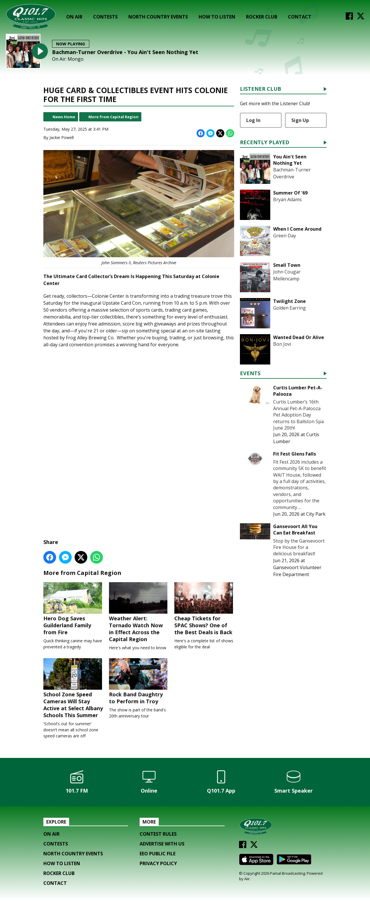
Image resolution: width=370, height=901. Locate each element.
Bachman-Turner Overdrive (292, 173)
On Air (74, 17)
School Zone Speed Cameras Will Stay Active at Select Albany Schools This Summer (73, 689)
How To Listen (217, 17)
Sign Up (300, 120)
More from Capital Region (113, 116)
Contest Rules (158, 835)
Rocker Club (261, 17)
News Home (64, 116)
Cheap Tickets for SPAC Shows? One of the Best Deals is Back (204, 609)
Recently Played (264, 143)
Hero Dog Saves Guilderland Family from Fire (73, 609)
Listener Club (260, 89)
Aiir (247, 880)
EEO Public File (157, 855)
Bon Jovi (282, 344)
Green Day (284, 235)
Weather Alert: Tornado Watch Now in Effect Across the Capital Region (139, 612)
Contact (299, 17)
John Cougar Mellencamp (287, 275)
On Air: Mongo (68, 59)
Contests (105, 17)
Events (250, 374)
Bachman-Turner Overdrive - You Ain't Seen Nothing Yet (125, 52)
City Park (315, 514)
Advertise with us (162, 845)
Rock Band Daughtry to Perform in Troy (139, 682)
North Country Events (158, 17)
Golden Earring (289, 308)
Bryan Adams (287, 199)
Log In (253, 120)
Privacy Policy (158, 865)
